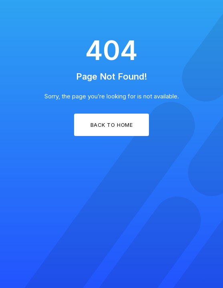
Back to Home (111, 125)
